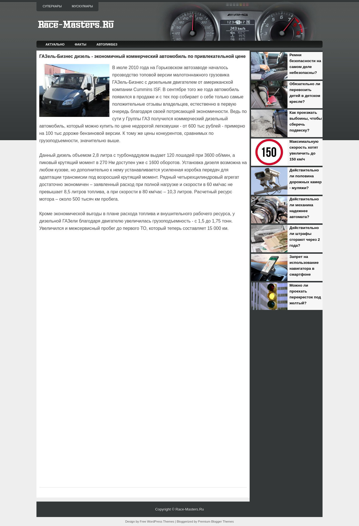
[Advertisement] (105, 247)
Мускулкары (82, 6)
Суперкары (52, 6)
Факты (80, 44)
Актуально (55, 44)
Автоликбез (107, 44)
